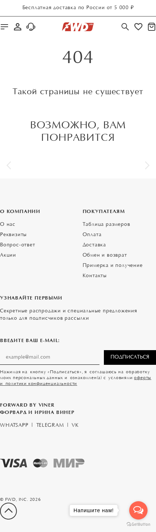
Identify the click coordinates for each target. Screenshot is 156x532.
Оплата (92, 235)
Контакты (95, 276)
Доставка (94, 245)
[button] (9, 165)
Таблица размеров (106, 224)
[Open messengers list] (138, 510)
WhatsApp (14, 425)
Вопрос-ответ (17, 245)
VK (75, 425)
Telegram (50, 425)
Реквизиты (13, 235)
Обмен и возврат (105, 255)
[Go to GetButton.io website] (138, 524)
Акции (8, 255)
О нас (7, 224)
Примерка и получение (113, 265)
